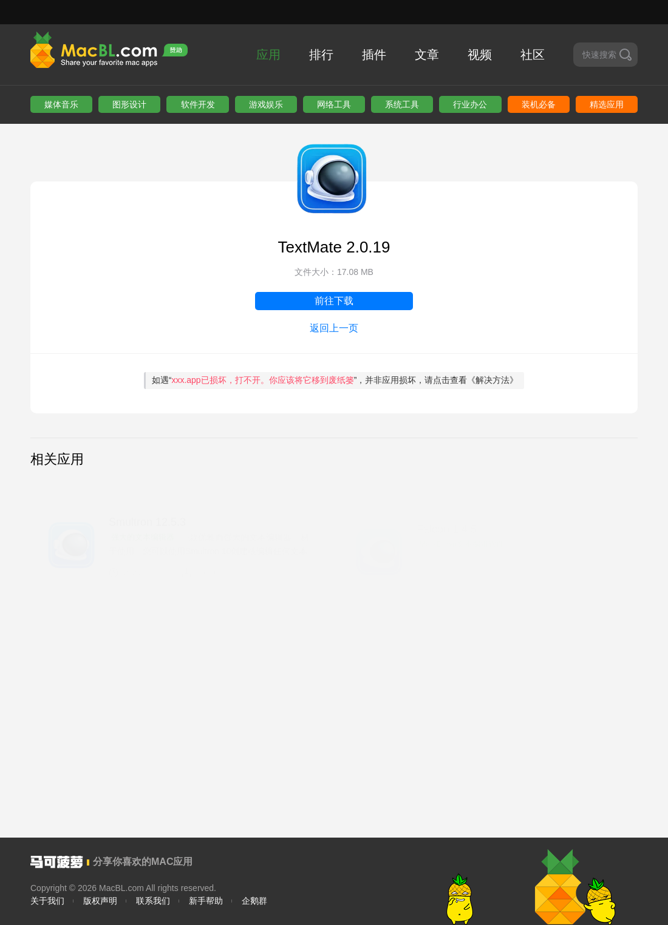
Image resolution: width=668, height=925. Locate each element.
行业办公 (470, 104)
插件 (374, 54)
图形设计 (129, 104)
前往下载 (334, 301)
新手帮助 (206, 901)
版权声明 (100, 901)
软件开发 (198, 104)
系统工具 (402, 104)
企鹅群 (254, 901)
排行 (321, 54)
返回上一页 (334, 328)
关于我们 (47, 901)
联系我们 (153, 901)
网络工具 (334, 104)
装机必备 (539, 104)
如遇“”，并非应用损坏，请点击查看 (335, 380)
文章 (427, 54)
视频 (480, 54)
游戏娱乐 (266, 104)
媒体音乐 (61, 104)
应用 (268, 54)
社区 (532, 54)
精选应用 (607, 104)
